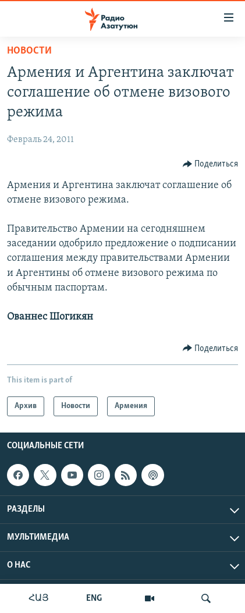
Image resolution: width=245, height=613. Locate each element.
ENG (94, 598)
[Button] (211, 164)
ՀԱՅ (39, 598)
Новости (29, 50)
